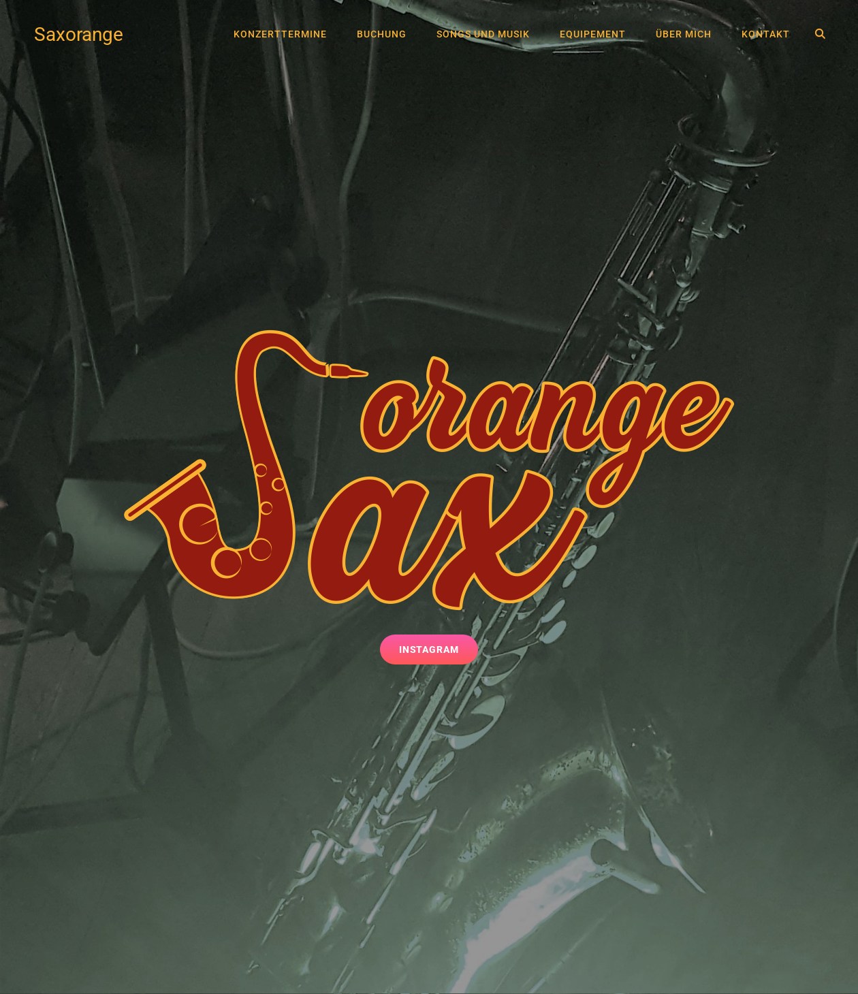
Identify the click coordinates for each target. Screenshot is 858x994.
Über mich (684, 34)
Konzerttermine (280, 34)
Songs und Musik (483, 34)
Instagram (439, 648)
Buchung (382, 34)
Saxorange (78, 34)
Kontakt (766, 34)
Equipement (593, 34)
